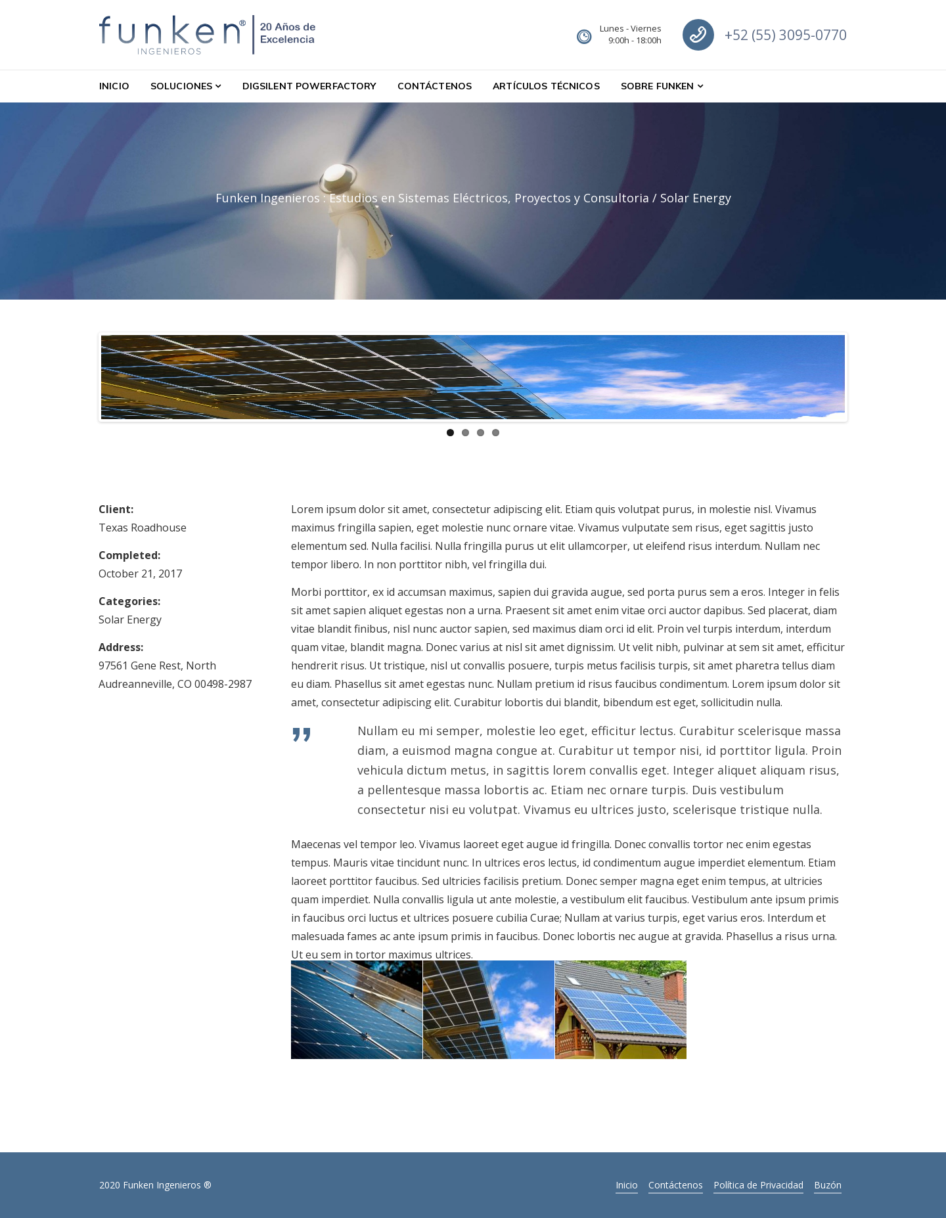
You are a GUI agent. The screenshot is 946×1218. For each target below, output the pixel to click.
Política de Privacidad (758, 1185)
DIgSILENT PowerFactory (309, 86)
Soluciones (181, 86)
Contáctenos (434, 86)
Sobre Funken (657, 86)
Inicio (114, 86)
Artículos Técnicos (546, 86)
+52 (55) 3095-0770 (786, 35)
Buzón (828, 1185)
